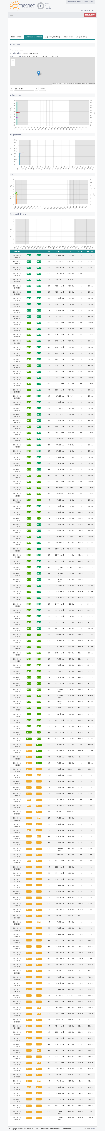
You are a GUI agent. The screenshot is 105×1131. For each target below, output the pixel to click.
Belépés (91, 1)
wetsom (21, 50)
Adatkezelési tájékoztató (50, 1129)
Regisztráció (72, 1)
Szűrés (42, 89)
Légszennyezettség (52, 37)
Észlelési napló (16, 37)
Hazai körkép (68, 37)
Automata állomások (33, 37)
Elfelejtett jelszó (82, 1)
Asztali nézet (67, 1129)
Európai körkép (81, 37)
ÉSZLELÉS (90, 15)
